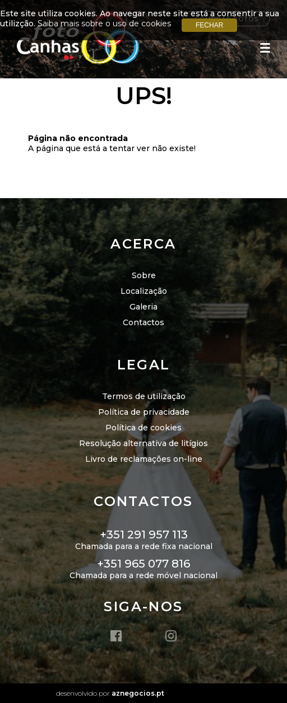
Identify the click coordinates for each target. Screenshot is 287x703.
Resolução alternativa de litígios (143, 443)
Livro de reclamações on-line (143, 459)
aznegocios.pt (138, 693)
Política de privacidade (143, 412)
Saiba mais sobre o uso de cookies (104, 23)
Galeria (143, 307)
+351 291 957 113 (144, 534)
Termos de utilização (144, 396)
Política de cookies (143, 428)
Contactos (143, 322)
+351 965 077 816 (143, 563)
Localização (144, 291)
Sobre (144, 275)
